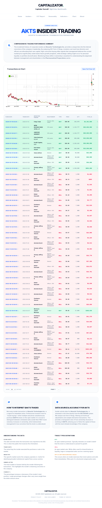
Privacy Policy (36, 497)
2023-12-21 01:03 (12, 174)
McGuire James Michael (36, 310)
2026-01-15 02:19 (12, 127)
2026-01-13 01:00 (12, 148)
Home (20, 16)
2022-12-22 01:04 (12, 216)
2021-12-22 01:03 (12, 321)
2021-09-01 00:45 (12, 373)
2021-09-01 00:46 (12, 368)
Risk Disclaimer (50, 497)
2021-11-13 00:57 (12, 349)
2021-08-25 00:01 (12, 383)
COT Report (41, 16)
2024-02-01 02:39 (12, 157)
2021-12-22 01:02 (12, 327)
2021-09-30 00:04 (12, 363)
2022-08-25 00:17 (12, 283)
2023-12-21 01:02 (12, 179)
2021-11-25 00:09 (12, 338)
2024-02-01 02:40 (12, 153)
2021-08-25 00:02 (12, 378)
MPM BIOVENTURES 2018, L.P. (38, 127)
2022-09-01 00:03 (12, 266)
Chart (74, 16)
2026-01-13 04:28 (12, 143)
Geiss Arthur (38, 153)
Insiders (29, 16)
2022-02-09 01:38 (12, 310)
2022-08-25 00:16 (12, 288)
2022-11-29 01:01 (12, 243)
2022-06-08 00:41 (12, 299)
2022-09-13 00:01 (12, 255)
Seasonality (53, 16)
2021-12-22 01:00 (12, 333)
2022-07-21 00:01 (12, 294)
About (82, 16)
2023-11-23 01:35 (12, 184)
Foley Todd (37, 121)
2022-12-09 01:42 (12, 232)
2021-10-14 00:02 (12, 358)
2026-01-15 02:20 (12, 121)
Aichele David (38, 157)
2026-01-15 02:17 (12, 133)
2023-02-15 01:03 (12, 210)
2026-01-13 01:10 (12, 138)
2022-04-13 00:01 (12, 304)
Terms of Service (65, 497)
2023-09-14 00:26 (12, 195)
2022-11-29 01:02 (12, 238)
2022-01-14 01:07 (12, 316)
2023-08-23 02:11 (12, 205)
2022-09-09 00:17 (12, 261)
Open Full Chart (88, 69)
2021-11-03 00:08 (12, 353)
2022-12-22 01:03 (12, 221)
